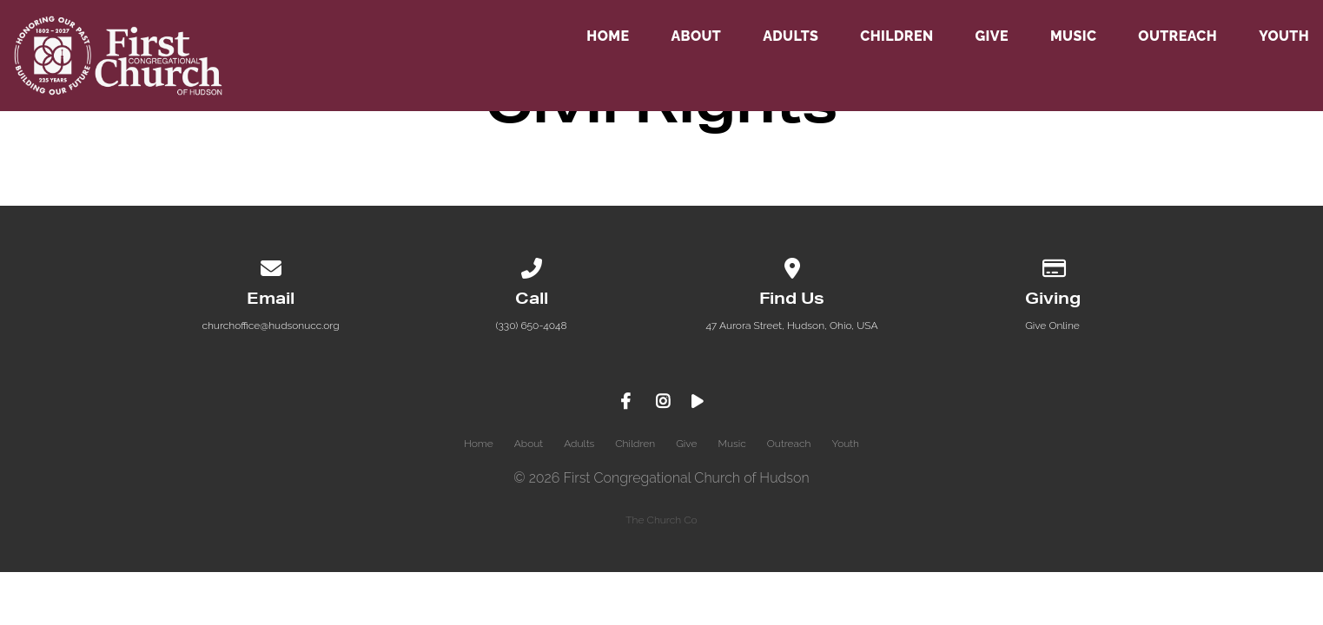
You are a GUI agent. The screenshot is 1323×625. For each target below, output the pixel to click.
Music (1073, 37)
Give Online (1052, 325)
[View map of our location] (792, 266)
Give (991, 37)
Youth (1284, 37)
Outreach (1177, 37)
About (696, 37)
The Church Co (661, 520)
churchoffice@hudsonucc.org (270, 325)
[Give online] (1053, 266)
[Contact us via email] (271, 266)
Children (896, 37)
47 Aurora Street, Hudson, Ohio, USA (791, 325)
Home (607, 37)
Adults (790, 37)
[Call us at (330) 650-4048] (531, 266)
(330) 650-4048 (530, 325)
